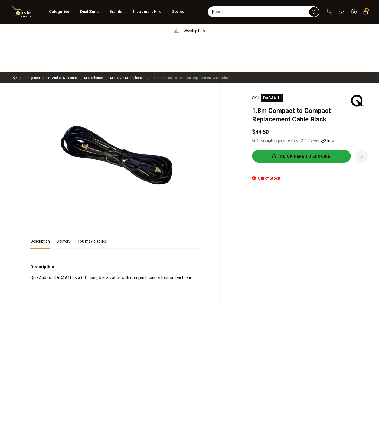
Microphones (94, 44)
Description (40, 207)
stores (178, 11)
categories (59, 11)
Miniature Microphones (127, 44)
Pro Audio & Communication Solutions (80, 30)
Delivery (63, 207)
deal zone (89, 11)
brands (115, 11)
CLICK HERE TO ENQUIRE (305, 122)
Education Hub (145, 30)
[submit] (314, 12)
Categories (31, 44)
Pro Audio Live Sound (62, 44)
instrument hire (147, 11)
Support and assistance (311, 30)
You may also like (92, 207)
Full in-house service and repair (244, 30)
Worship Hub (188, 30)
